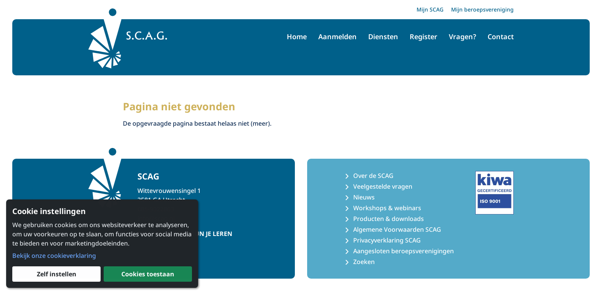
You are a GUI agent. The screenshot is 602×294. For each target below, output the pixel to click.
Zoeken (364, 261)
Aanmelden (337, 36)
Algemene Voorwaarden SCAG (397, 229)
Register (423, 36)
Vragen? (462, 36)
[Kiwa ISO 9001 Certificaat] (494, 192)
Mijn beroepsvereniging (482, 9)
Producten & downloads (388, 218)
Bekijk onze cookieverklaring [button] (54, 255)
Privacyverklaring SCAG (387, 240)
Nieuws (364, 197)
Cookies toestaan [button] (147, 274)
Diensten (383, 36)
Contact (501, 36)
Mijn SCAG (430, 9)
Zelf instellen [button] (56, 274)
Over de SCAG (373, 175)
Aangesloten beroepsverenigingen (403, 251)
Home (297, 36)
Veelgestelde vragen (382, 186)
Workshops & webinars (387, 208)
